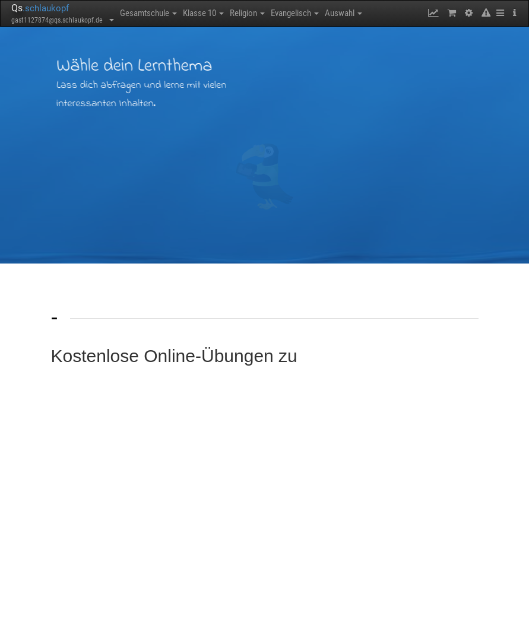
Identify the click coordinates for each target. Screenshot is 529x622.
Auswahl (343, 13)
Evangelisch (295, 13)
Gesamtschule (148, 13)
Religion (247, 13)
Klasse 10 (203, 13)
